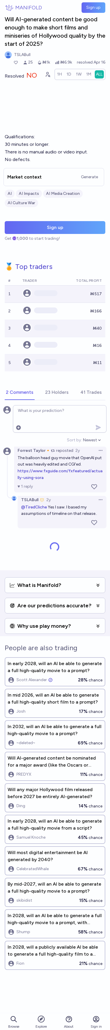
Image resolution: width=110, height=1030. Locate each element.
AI (10, 193)
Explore (41, 1022)
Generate (89, 176)
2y (77, 450)
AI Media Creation (63, 193)
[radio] (59, 74)
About (68, 1022)
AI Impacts (29, 193)
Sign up (93, 7)
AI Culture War (21, 202)
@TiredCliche (34, 507)
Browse (13, 1022)
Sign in (96, 1022)
